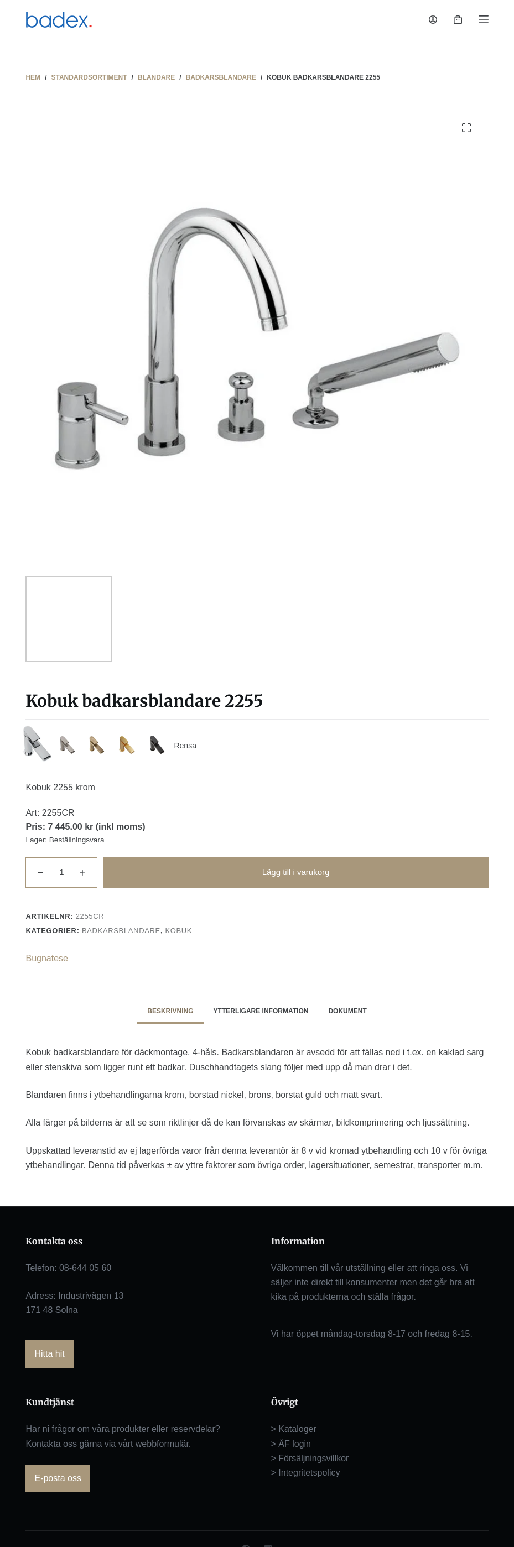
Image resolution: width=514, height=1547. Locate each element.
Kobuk (178, 935)
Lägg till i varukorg (296, 876)
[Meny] (484, 19)
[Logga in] (433, 19)
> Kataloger (293, 1433)
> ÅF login (291, 1447)
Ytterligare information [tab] (261, 1015)
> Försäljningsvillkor (310, 1462)
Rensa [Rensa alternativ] (207, 747)
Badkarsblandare (121, 935)
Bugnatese (46, 962)
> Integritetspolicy (305, 1477)
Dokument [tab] (347, 1015)
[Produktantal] (61, 876)
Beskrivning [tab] (170, 1015)
